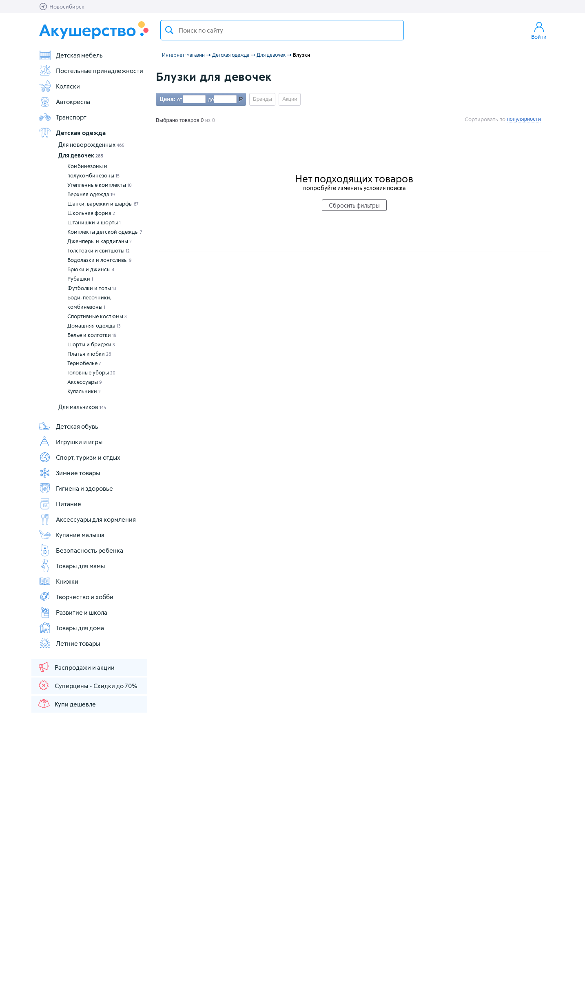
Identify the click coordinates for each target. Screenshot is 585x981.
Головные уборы (91, 372)
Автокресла (64, 101)
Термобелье (84, 363)
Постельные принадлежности (90, 70)
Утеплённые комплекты (99, 185)
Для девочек (80, 155)
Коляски (59, 86)
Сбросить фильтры (354, 205)
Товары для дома (71, 627)
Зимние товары (69, 472)
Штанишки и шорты (94, 222)
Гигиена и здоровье (75, 488)
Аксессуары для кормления (87, 519)
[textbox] (282, 30)
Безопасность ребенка (80, 550)
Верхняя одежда (91, 194)
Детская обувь (68, 426)
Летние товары (69, 643)
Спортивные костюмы (97, 316)
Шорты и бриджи (91, 344)
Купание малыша (71, 534)
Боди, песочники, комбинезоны (89, 302)
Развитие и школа (72, 612)
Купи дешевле (66, 703)
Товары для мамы (71, 565)
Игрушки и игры (70, 441)
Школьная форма (91, 213)
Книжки (58, 581)
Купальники (84, 391)
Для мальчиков (82, 406)
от (178, 99)
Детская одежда (72, 132)
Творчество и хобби (75, 596)
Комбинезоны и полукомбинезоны (93, 171)
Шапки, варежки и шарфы (103, 203)
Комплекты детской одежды (104, 231)
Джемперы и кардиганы (99, 241)
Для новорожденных (91, 144)
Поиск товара (169, 30)
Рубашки (80, 278)
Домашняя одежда (94, 325)
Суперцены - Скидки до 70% (87, 685)
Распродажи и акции (76, 666)
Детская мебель (70, 55)
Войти (539, 30)
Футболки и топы (91, 288)
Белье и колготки (92, 335)
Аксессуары (84, 382)
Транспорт (62, 117)
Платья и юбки (89, 353)
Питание (59, 503)
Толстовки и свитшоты (98, 250)
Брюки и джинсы (90, 269)
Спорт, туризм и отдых (79, 457)
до (209, 99)
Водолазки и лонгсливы (99, 260)
